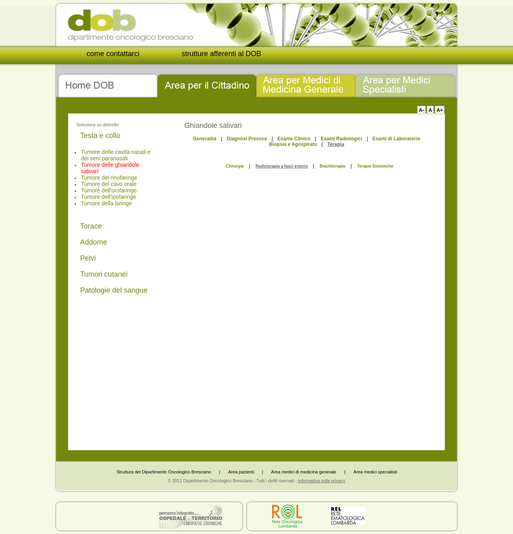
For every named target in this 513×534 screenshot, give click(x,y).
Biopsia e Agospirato (293, 144)
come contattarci (113, 54)
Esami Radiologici (341, 139)
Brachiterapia (332, 166)
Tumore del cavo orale (109, 184)
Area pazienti (241, 471)
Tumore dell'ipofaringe (108, 197)
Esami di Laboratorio (396, 139)
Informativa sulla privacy (321, 480)
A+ (439, 110)
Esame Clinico (293, 139)
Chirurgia (234, 166)
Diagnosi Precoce (247, 139)
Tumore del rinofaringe (109, 177)
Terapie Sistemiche (375, 166)
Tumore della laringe (106, 203)
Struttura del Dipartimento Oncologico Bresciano (164, 471)
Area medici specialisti (375, 471)
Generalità (204, 139)
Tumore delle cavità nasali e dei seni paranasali (116, 155)
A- (421, 110)
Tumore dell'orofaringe (109, 190)
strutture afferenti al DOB (221, 54)
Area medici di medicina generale (303, 471)
